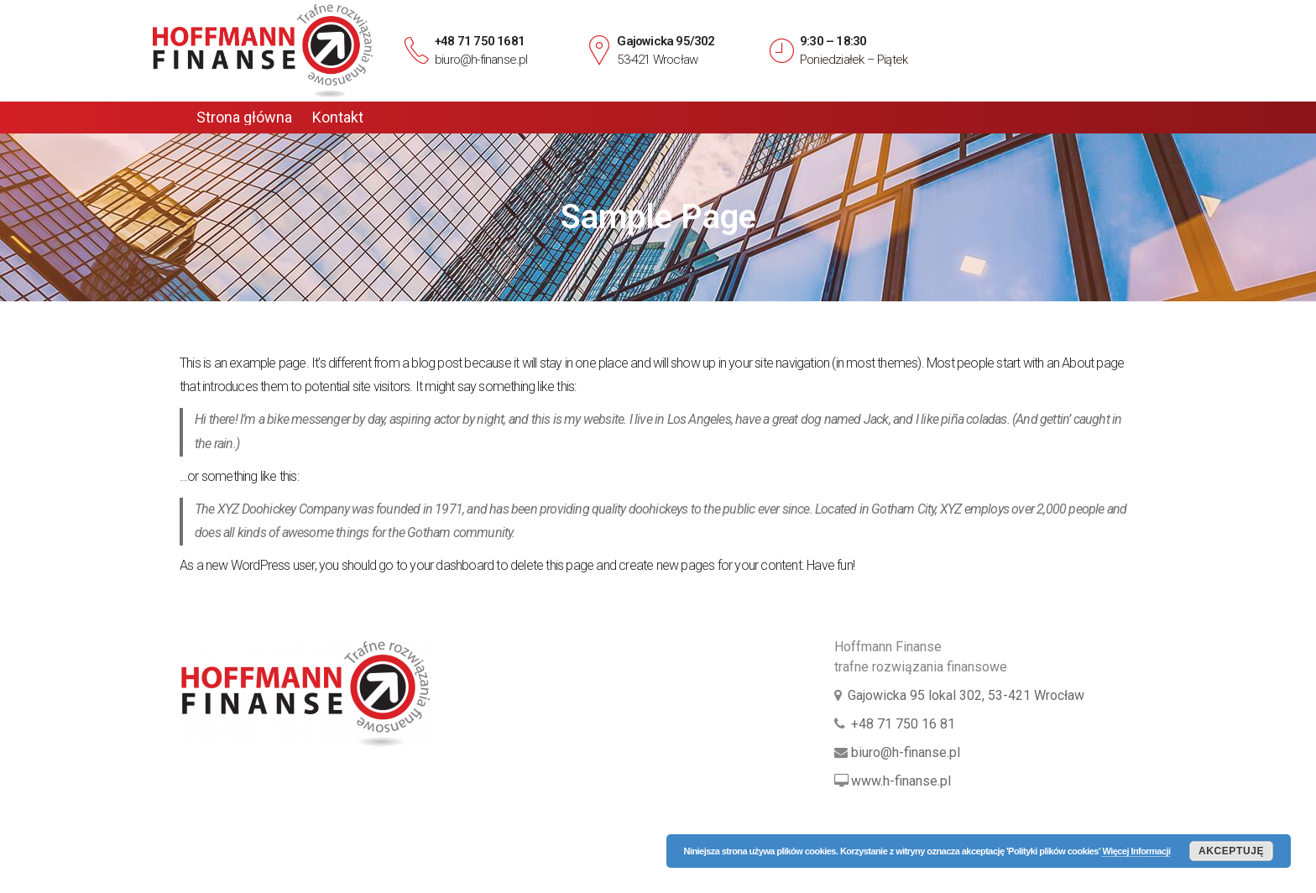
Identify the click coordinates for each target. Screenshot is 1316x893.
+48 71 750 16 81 (903, 724)
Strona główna (244, 117)
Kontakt (337, 117)
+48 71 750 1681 (480, 41)
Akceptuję (1231, 851)
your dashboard (452, 565)
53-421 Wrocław (657, 59)
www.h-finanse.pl (901, 781)
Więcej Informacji (1136, 851)
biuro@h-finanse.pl (481, 59)
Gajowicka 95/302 (665, 41)
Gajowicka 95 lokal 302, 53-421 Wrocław (966, 695)
